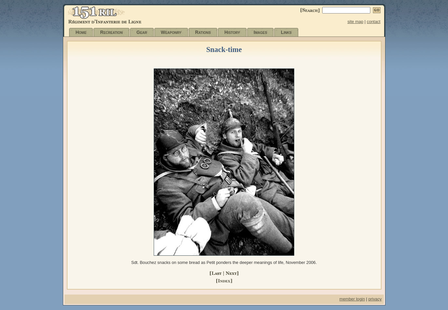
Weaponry (171, 32)
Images (260, 32)
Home (81, 32)
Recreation (111, 32)
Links (286, 32)
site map (355, 21)
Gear (142, 32)
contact (373, 21)
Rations (203, 32)
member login (352, 299)
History (232, 32)
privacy (375, 299)
